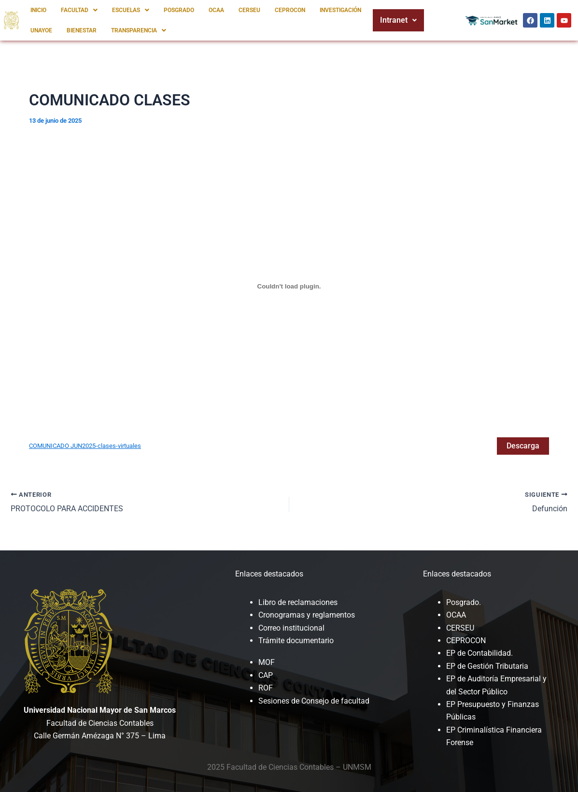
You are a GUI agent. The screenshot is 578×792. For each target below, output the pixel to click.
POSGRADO (179, 10)
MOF (266, 662)
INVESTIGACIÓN (340, 10)
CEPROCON (290, 10)
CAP (265, 675)
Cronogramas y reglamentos (306, 614)
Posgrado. (463, 602)
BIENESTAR (82, 30)
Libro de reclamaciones (298, 602)
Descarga (523, 445)
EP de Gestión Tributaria (487, 666)
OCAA (216, 10)
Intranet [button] (398, 20)
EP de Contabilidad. (479, 653)
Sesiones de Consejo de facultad (313, 701)
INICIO (38, 10)
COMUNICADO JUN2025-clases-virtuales (85, 445)
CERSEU (249, 10)
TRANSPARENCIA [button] (138, 30)
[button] (79, 10)
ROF (265, 687)
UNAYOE (41, 30)
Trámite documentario (296, 640)
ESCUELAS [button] (130, 10)
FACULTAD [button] (79, 10)
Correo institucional (291, 628)
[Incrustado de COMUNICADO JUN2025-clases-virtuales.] (289, 286)
